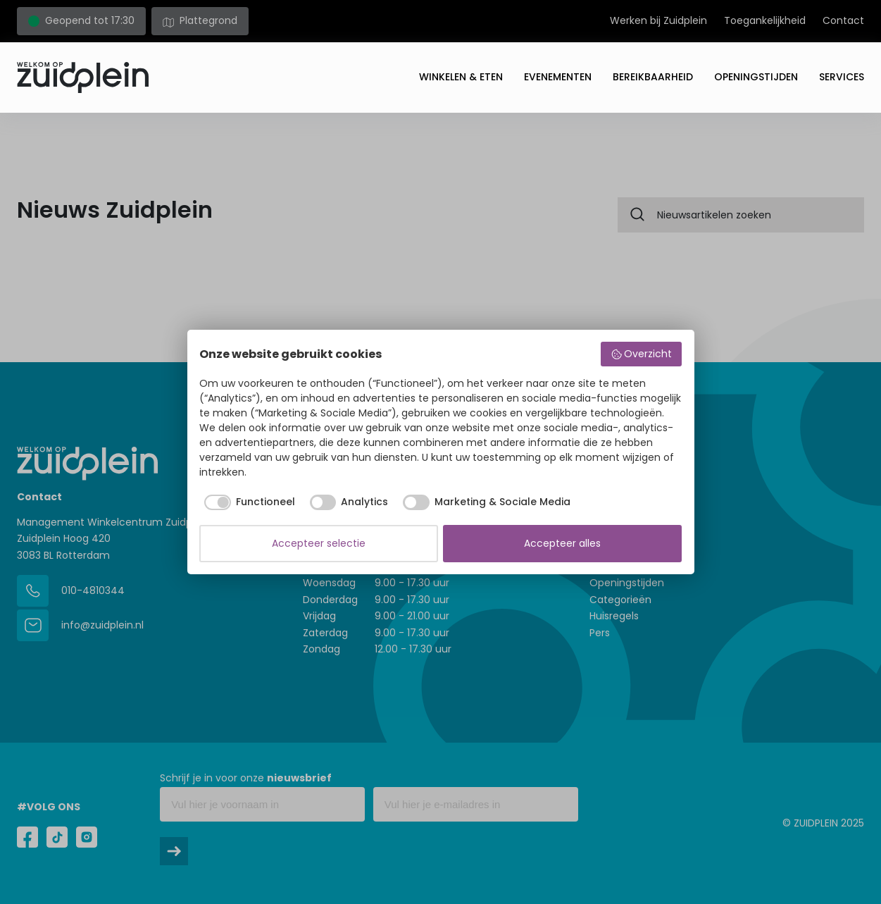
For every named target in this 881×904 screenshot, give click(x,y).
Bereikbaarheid (653, 77)
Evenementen (558, 77)
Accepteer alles (562, 543)
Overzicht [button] (642, 354)
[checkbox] (247, 502)
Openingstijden (756, 77)
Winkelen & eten (461, 77)
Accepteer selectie (318, 543)
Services (841, 77)
